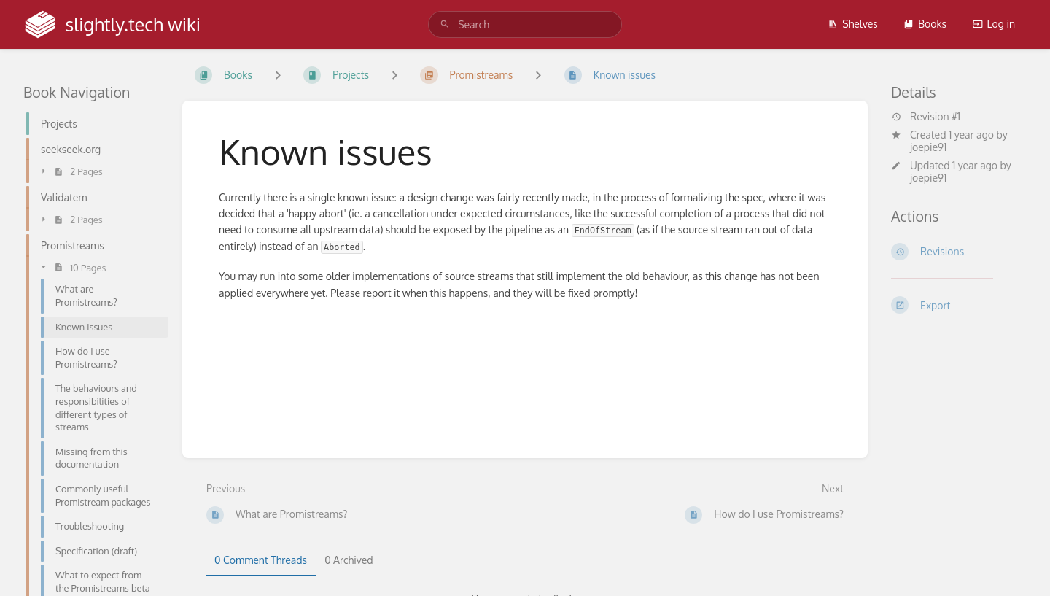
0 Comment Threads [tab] (260, 560)
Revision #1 (925, 117)
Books (924, 24)
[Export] (958, 304)
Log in (994, 24)
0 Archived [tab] (348, 560)
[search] (525, 24)
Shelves (853, 24)
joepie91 (928, 147)
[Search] (445, 24)
